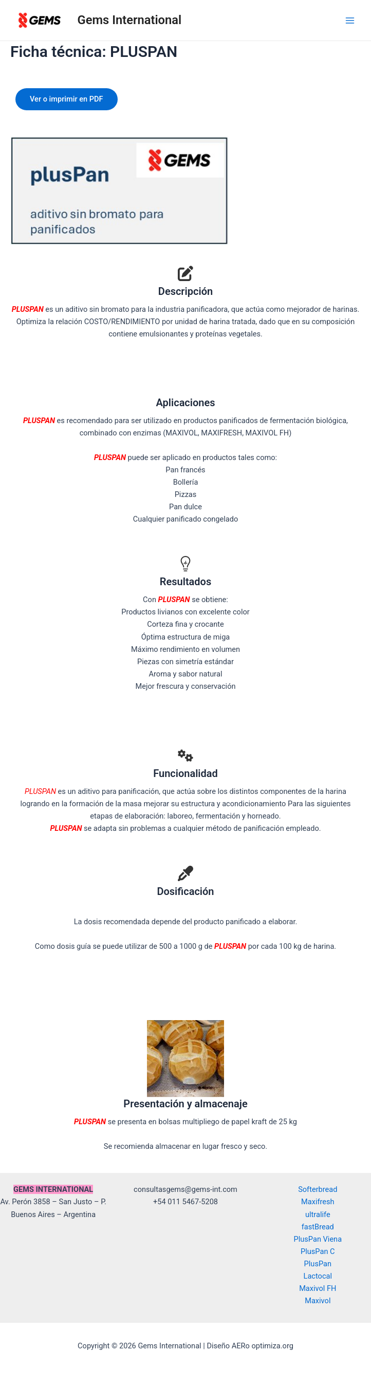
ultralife (317, 1214)
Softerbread (317, 1189)
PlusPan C (318, 1251)
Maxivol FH (317, 1288)
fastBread (318, 1226)
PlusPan (317, 1263)
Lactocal (318, 1276)
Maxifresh (318, 1201)
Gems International (130, 20)
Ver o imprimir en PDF (66, 99)
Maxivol (317, 1300)
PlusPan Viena (318, 1239)
